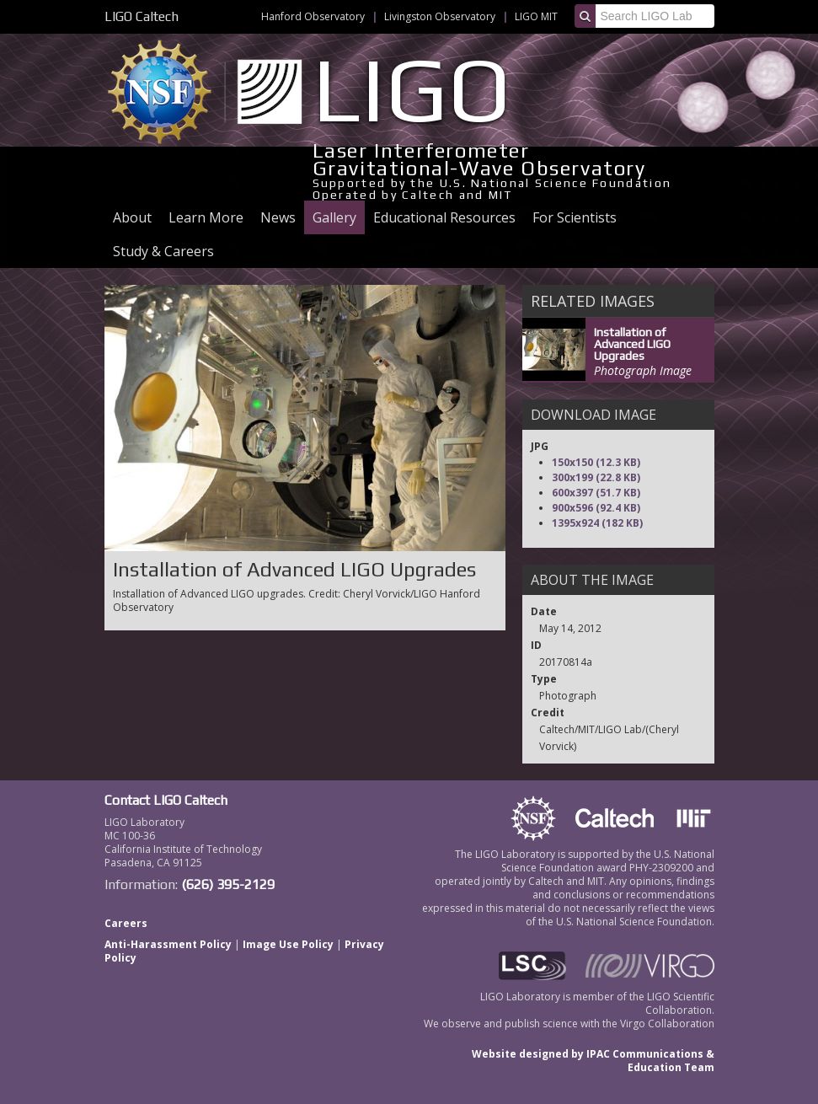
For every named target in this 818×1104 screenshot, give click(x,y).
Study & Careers (163, 251)
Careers (125, 923)
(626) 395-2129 (228, 884)
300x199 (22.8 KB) (596, 477)
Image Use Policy (288, 944)
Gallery (334, 217)
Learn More (205, 217)
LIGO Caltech (141, 16)
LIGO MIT (536, 16)
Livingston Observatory (439, 16)
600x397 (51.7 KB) (596, 492)
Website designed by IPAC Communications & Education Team (593, 1061)
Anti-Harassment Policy (168, 944)
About (132, 217)
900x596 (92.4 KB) (596, 508)
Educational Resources (444, 217)
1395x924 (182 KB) (597, 523)
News (278, 217)
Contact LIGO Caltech (165, 800)
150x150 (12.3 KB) (596, 462)
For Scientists (574, 217)
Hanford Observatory (313, 16)
